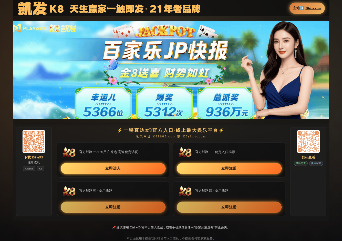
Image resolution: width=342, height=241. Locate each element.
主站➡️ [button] (307, 8)
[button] (171, 73)
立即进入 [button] (112, 168)
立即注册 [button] (228, 168)
